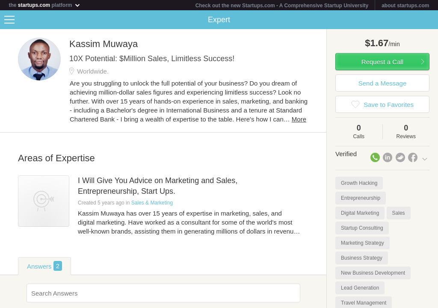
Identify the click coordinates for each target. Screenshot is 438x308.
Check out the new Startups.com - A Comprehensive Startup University (282, 6)
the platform (44, 5)
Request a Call (382, 61)
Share (429, 19)
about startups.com (405, 6)
